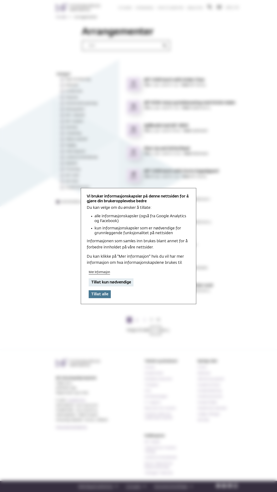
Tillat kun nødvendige (111, 282)
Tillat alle (99, 294)
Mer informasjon (99, 272)
